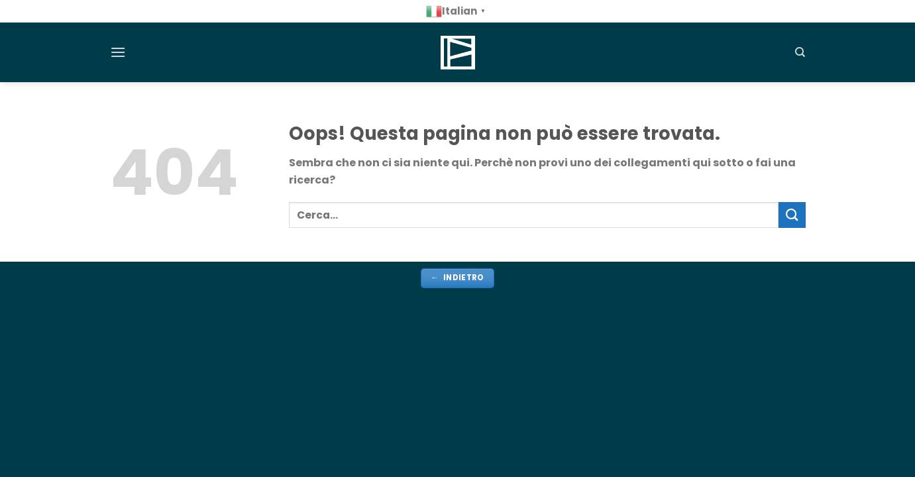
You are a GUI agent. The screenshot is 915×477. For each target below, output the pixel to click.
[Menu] (118, 52)
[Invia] (792, 215)
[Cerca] (800, 52)
